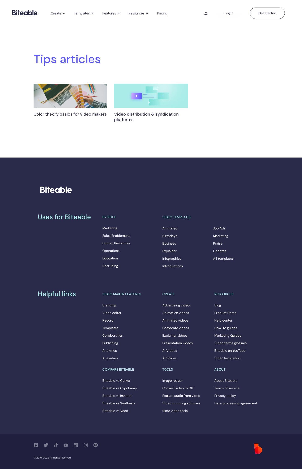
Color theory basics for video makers (70, 114)
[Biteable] (24, 12)
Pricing (162, 13)
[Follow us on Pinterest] (96, 445)
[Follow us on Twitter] (47, 445)
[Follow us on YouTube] (67, 445)
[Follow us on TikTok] (56, 445)
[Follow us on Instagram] (86, 445)
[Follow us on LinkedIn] (76, 445)
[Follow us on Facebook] (37, 445)
